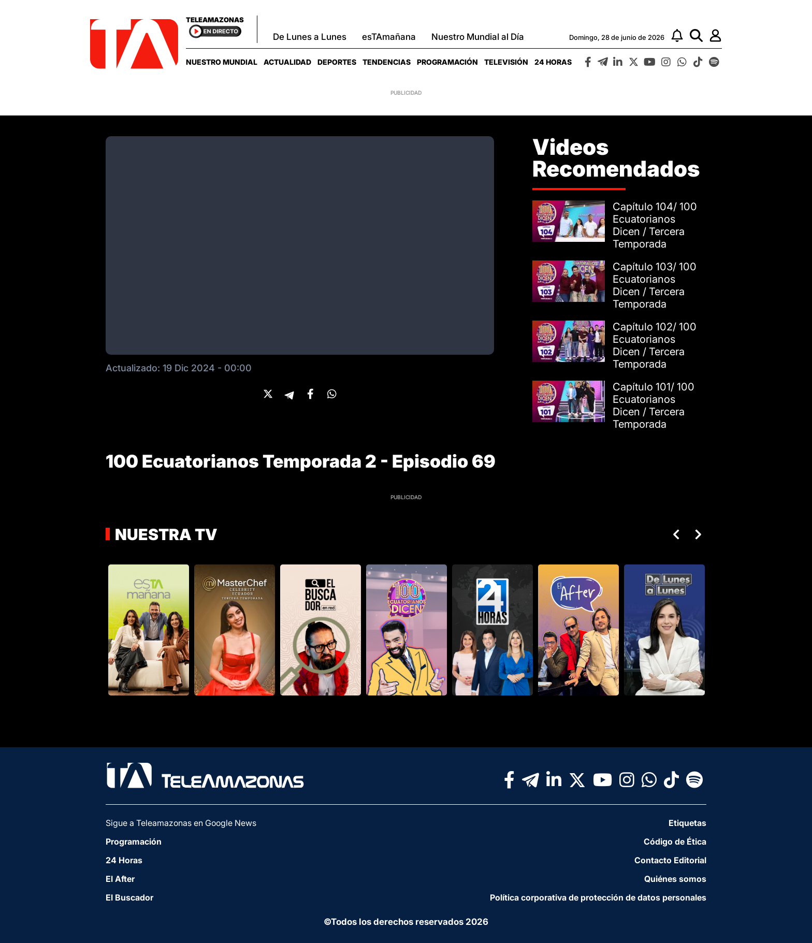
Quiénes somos (675, 879)
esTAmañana (389, 37)
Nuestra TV (165, 534)
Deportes (336, 61)
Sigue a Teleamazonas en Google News (181, 823)
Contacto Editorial (670, 860)
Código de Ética (675, 841)
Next (700, 534)
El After (120, 879)
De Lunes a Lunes (309, 37)
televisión (506, 61)
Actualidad (287, 61)
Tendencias (387, 61)
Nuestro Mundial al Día (477, 37)
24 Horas (553, 61)
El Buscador (129, 897)
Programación (447, 61)
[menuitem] (221, 62)
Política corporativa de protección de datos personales (598, 897)
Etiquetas (687, 823)
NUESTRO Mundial (221, 61)
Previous (674, 534)
